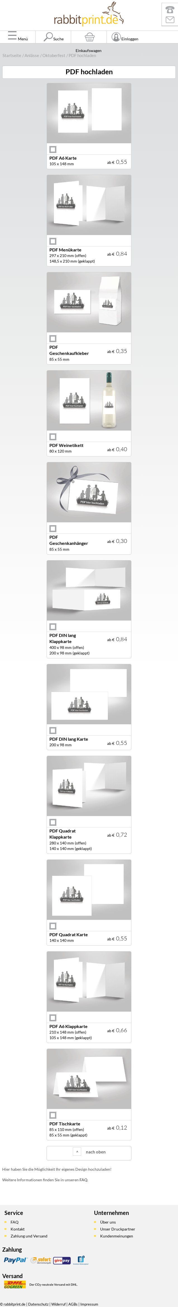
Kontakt (18, 1229)
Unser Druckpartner (117, 1229)
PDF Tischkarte (64, 1123)
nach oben (96, 1151)
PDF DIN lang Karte (68, 739)
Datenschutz (38, 1304)
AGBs (73, 1304)
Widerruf (58, 1304)
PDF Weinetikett (66, 445)
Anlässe (32, 55)
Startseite (12, 55)
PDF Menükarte (65, 249)
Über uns (108, 1222)
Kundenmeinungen (116, 1236)
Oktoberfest (53, 55)
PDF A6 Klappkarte (68, 1026)
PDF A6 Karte (63, 157)
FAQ (83, 1179)
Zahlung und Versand (29, 1236)
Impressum (89, 1304)
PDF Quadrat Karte (68, 934)
